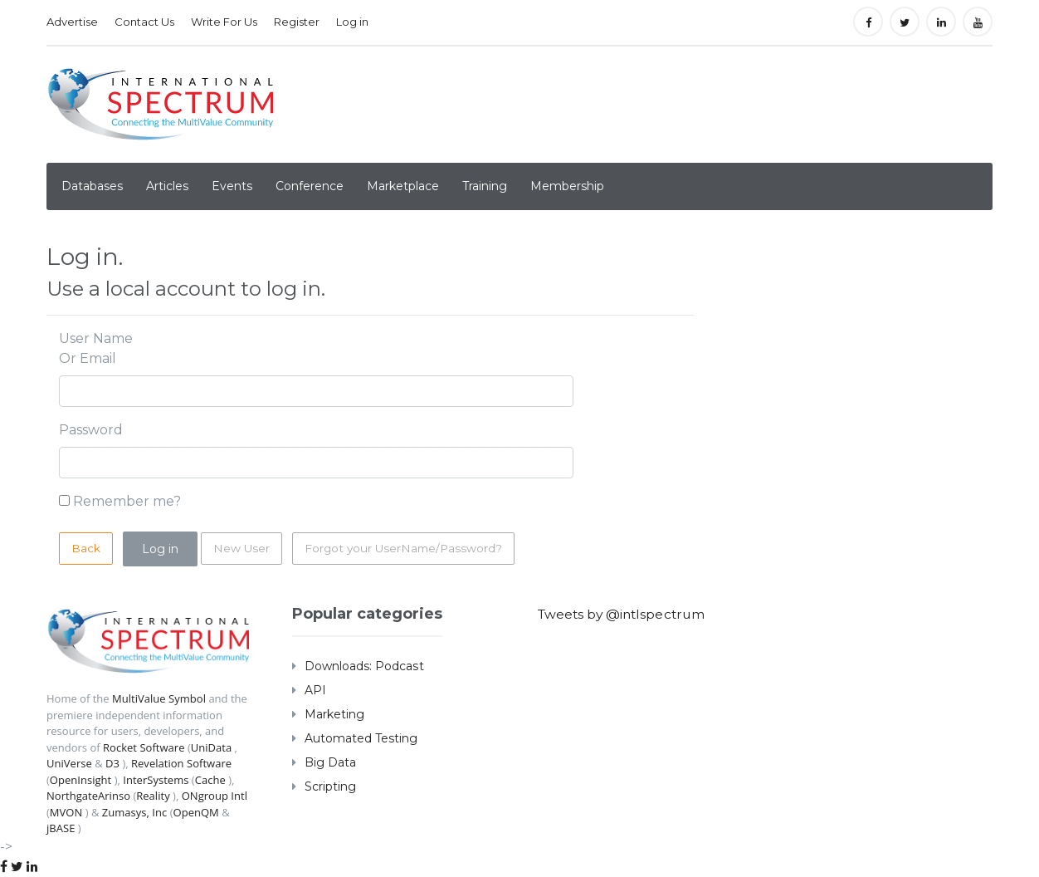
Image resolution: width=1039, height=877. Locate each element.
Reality (152, 795)
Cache (209, 779)
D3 (112, 763)
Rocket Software (143, 747)
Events (232, 186)
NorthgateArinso (88, 795)
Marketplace (403, 186)
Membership (567, 186)
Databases (92, 186)
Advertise (72, 21)
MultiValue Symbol (159, 698)
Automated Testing (361, 738)
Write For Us (224, 21)
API (315, 690)
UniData (210, 747)
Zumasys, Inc (134, 812)
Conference (310, 186)
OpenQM (195, 812)
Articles (167, 186)
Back (85, 548)
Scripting (330, 786)
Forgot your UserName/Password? (406, 548)
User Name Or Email (96, 348)
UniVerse (69, 763)
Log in (352, 21)
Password (91, 430)
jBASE (60, 828)
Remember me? (127, 501)
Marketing (334, 714)
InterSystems (155, 779)
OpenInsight (80, 779)
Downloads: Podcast (364, 666)
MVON (66, 812)
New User (242, 548)
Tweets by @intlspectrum (624, 614)
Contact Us (144, 21)
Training (484, 186)
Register (297, 21)
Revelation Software (181, 763)
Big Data (330, 762)
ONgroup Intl (213, 795)
